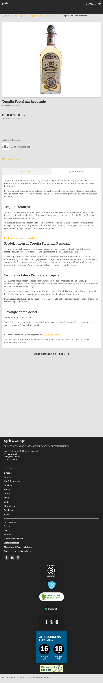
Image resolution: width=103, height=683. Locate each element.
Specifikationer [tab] (76, 171)
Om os (7, 526)
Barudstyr (8, 477)
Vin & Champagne (12, 481)
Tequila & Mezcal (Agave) (40, 16)
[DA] (4, 3)
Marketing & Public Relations (18, 547)
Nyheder (8, 473)
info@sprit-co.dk (12, 456)
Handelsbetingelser (13, 538)
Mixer (7, 493)
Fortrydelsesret (11, 543)
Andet (7, 514)
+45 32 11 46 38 (10, 454)
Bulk (6, 502)
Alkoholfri (9, 489)
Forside (14, 16)
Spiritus (23, 16)
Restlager (8, 510)
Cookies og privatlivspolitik (17, 551)
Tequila (56, 16)
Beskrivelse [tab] (27, 171)
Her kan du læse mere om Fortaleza (21, 238)
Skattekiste (9, 506)
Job (5, 530)
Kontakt (8, 534)
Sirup (6, 497)
